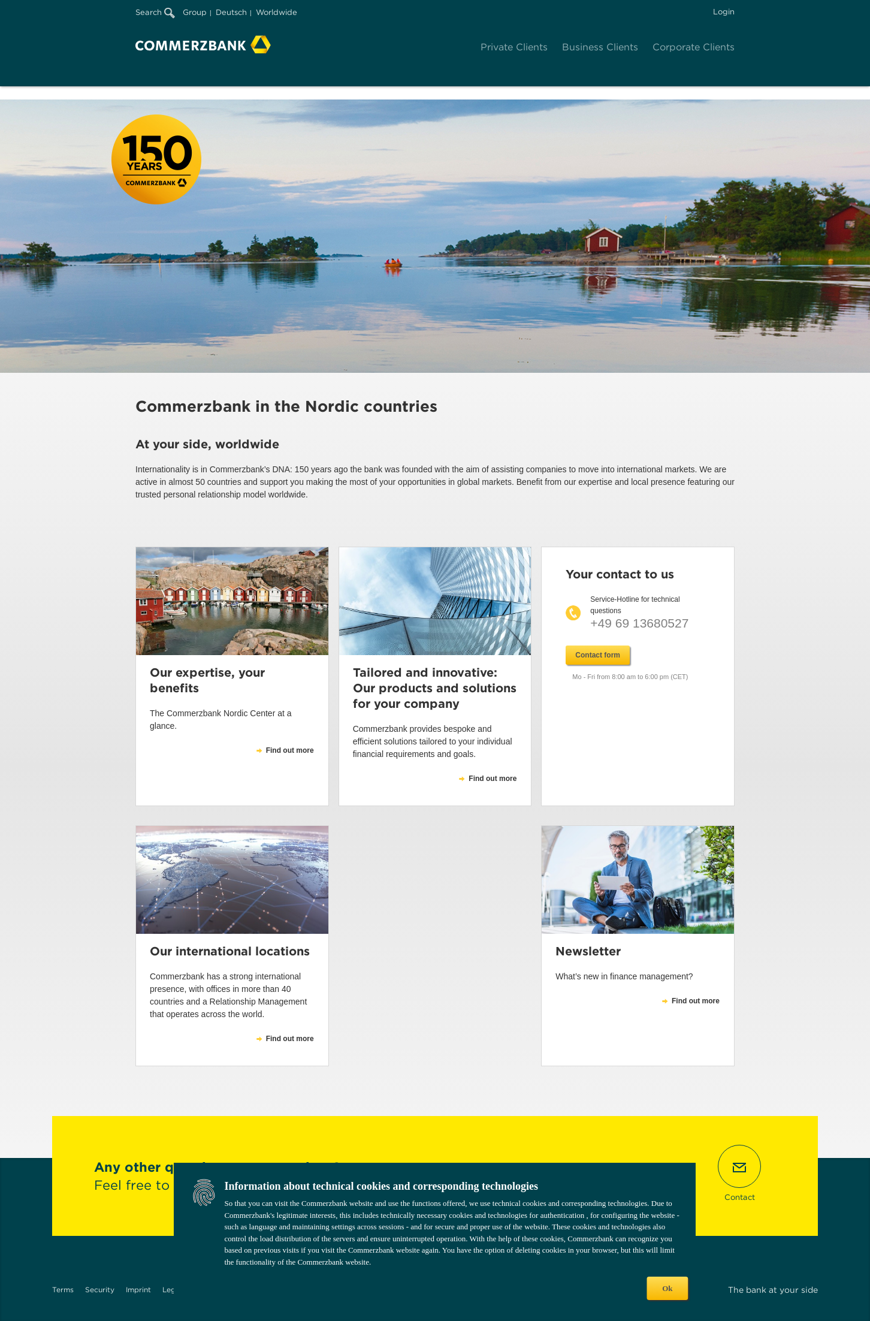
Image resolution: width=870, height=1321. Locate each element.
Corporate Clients (693, 47)
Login (724, 11)
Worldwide (276, 12)
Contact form (597, 655)
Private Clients (514, 47)
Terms (63, 1289)
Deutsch (231, 12)
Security (99, 1289)
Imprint (138, 1289)
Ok (667, 1288)
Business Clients (600, 47)
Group (195, 12)
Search (155, 12)
